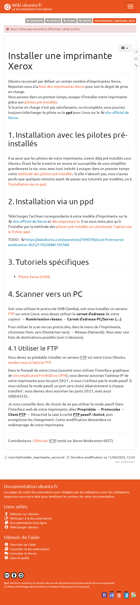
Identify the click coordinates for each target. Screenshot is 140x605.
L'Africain (41, 440)
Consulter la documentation (26, 549)
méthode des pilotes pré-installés (45, 173)
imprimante (34, 20)
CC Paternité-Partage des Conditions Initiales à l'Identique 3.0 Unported (46, 586)
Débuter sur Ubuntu (21, 514)
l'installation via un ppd (27, 184)
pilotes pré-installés (40, 102)
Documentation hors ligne (25, 523)
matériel (52, 20)
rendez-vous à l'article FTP (29, 362)
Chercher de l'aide (20, 544)
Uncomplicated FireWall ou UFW (39, 375)
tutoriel (85, 20)
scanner (69, 20)
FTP (11, 313)
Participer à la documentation (28, 518)
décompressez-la (65, 221)
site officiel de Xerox (30, 221)
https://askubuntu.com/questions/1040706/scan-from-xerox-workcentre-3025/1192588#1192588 (66, 242)
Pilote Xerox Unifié (34, 276)
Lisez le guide (16, 558)
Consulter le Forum (20, 553)
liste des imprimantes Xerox (62, 86)
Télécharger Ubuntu (21, 527)
